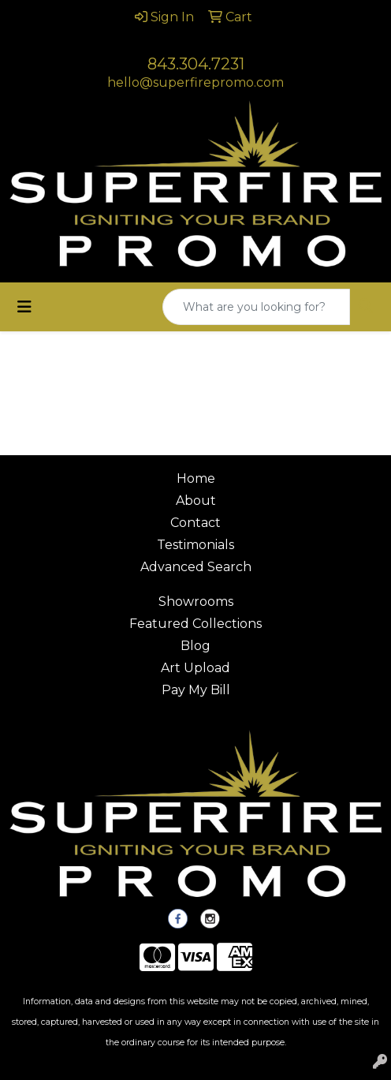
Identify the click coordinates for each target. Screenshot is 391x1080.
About (196, 500)
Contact (195, 522)
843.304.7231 (195, 63)
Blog (195, 645)
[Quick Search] (256, 307)
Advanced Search (195, 566)
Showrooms (195, 601)
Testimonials (195, 544)
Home (196, 478)
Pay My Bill (196, 689)
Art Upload (195, 667)
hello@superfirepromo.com (195, 82)
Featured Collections (195, 623)
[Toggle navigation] (24, 307)
